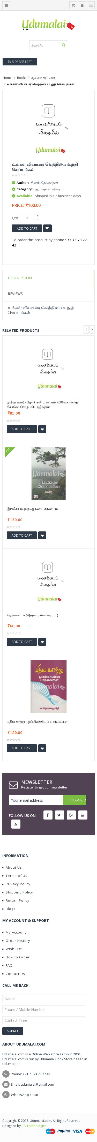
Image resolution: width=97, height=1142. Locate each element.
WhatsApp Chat (25, 1094)
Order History (16, 940)
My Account (14, 932)
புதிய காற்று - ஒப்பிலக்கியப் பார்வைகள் (37, 721)
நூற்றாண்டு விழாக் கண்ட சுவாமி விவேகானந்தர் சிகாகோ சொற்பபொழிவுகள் (43, 404)
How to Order (16, 957)
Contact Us (13, 973)
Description (20, 277)
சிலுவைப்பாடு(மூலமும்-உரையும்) (32, 615)
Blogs (9, 908)
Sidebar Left (20, 61)
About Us (12, 867)
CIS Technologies (33, 1126)
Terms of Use (16, 875)
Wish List (12, 948)
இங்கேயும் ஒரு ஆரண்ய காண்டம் (32, 508)
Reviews (15, 293)
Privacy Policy (16, 884)
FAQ (7, 965)
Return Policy (15, 900)
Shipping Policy (17, 892)
